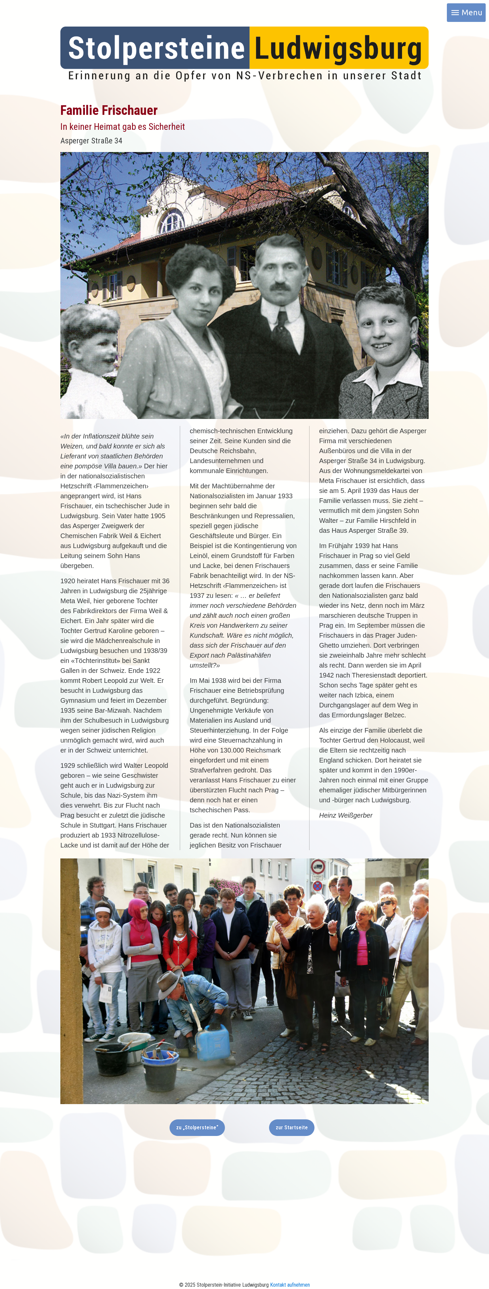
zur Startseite (292, 1127)
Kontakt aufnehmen (290, 1285)
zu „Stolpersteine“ (197, 1127)
